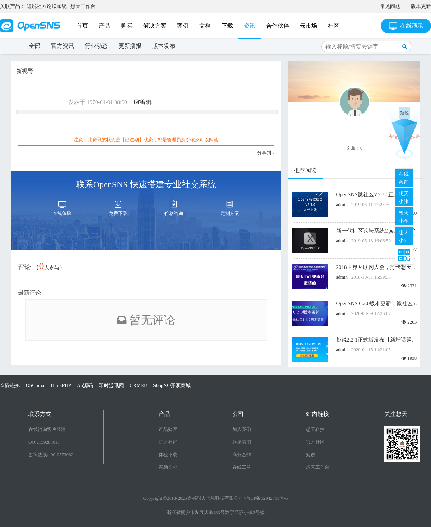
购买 (127, 26)
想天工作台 (83, 6)
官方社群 (168, 442)
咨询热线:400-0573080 (50, 454)
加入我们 (241, 429)
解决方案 (154, 26)
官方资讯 (62, 46)
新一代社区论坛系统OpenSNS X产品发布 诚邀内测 (376, 231)
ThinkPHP (60, 385)
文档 (205, 26)
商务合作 (241, 454)
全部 (34, 46)
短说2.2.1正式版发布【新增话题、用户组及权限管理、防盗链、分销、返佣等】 (376, 340)
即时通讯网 (111, 385)
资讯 (249, 26)
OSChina (35, 385)
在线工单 (241, 467)
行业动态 (96, 46)
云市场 (308, 26)
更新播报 (130, 46)
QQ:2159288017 (44, 442)
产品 (104, 26)
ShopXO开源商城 (172, 385)
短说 (310, 454)
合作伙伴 (277, 26)
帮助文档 (168, 467)
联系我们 (241, 442)
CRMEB (138, 385)
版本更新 (421, 6)
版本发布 (163, 46)
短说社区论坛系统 (47, 6)
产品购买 (168, 429)
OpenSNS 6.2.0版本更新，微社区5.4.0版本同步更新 (376, 303)
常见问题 (390, 6)
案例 (183, 26)
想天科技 (315, 429)
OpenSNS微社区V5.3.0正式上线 (373, 194)
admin (342, 204)
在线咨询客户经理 (47, 429)
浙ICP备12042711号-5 (266, 498)
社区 (333, 26)
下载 (227, 26)
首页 (82, 26)
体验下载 (168, 454)
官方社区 (315, 442)
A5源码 (85, 385)
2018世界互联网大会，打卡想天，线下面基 (376, 267)
